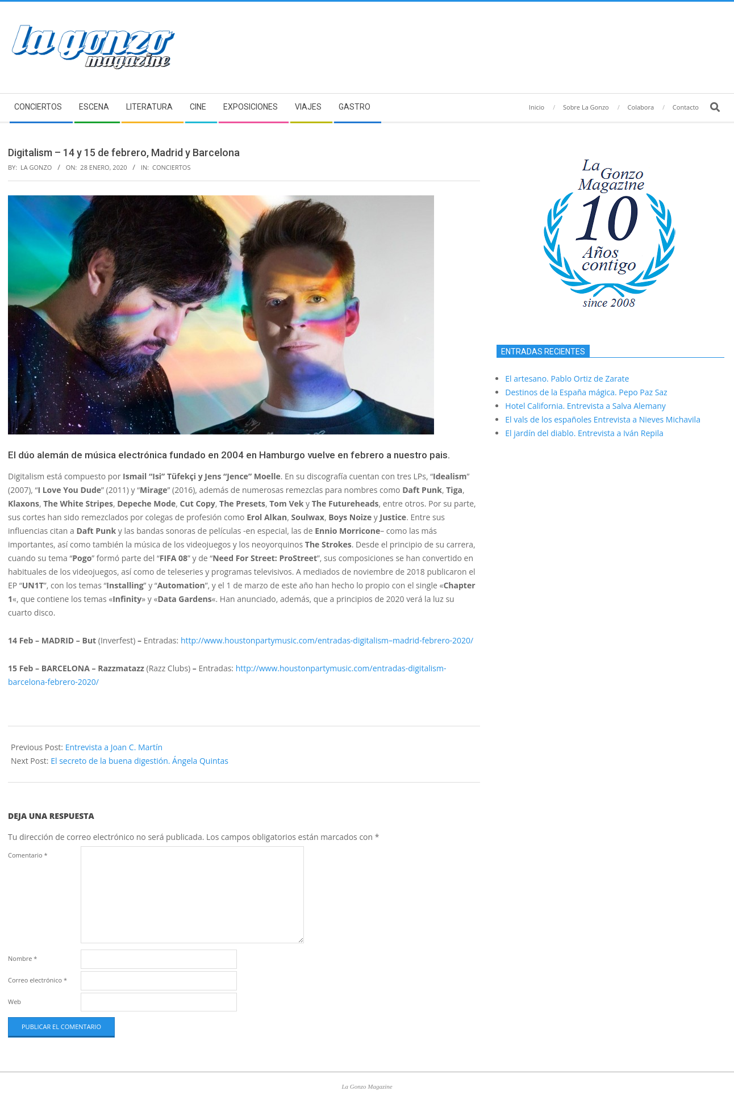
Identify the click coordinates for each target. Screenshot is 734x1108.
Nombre (22, 958)
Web (14, 1001)
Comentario (28, 855)
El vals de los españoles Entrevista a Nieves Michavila (602, 419)
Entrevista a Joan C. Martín (113, 747)
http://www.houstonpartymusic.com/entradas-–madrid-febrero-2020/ (327, 640)
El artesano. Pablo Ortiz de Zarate (567, 378)
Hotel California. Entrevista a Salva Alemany (585, 405)
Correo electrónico (37, 980)
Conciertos (171, 167)
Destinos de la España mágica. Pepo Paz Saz (586, 392)
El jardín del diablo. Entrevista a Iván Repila (584, 433)
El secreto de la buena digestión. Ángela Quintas (139, 760)
